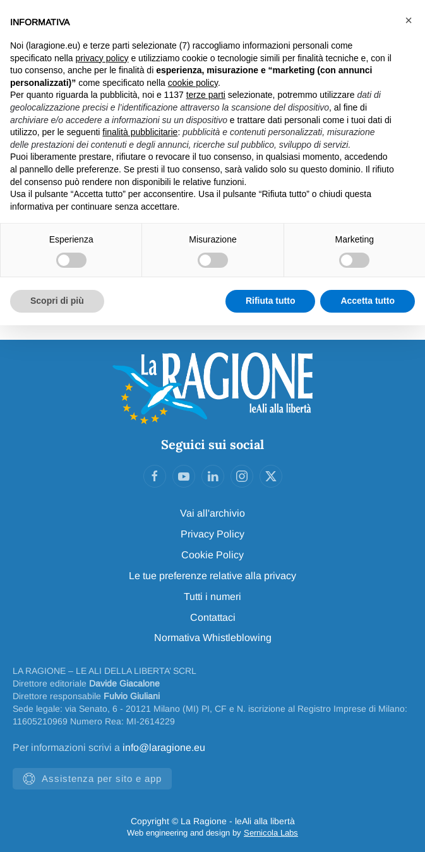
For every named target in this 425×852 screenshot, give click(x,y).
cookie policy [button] (193, 83)
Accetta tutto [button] (367, 301)
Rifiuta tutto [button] (271, 301)
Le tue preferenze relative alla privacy (212, 575)
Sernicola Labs (271, 832)
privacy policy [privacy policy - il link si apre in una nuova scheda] (102, 58)
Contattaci (213, 617)
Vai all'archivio (212, 513)
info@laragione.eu (164, 747)
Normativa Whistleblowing (213, 637)
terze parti (205, 95)
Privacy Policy (212, 534)
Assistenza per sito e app (92, 778)
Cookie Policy (212, 554)
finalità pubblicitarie (139, 132)
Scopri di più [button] (57, 301)
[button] (408, 20)
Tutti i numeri (212, 596)
